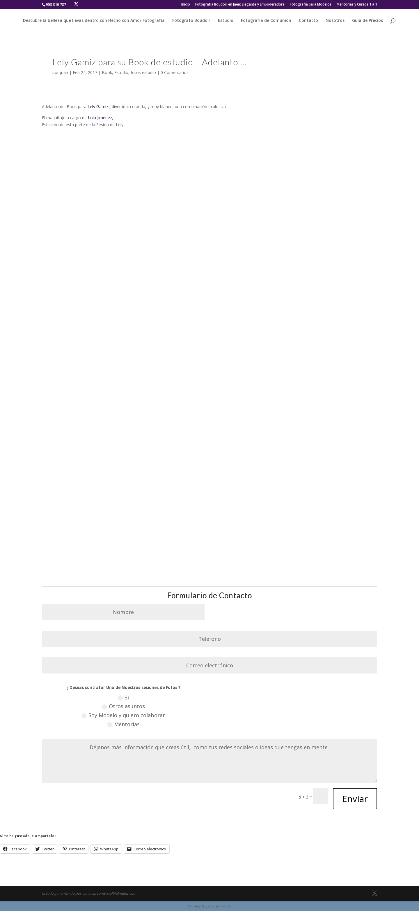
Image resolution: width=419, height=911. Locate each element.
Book (107, 72)
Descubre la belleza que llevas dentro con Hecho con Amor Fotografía (94, 20)
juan (64, 72)
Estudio (225, 20)
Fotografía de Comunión (266, 20)
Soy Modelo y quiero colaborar (123, 715)
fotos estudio (143, 72)
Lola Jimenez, (100, 117)
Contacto (308, 20)
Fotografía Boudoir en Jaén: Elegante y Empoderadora (240, 5)
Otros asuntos (123, 706)
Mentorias (123, 724)
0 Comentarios (175, 72)
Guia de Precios (367, 20)
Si (123, 697)
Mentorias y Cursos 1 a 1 (357, 5)
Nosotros (335, 20)
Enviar (355, 799)
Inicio (185, 5)
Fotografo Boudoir (191, 20)
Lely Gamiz (98, 106)
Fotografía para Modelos (310, 5)
